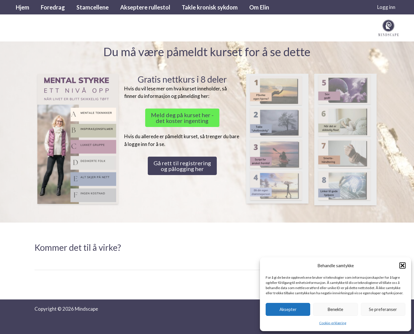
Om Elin (259, 7)
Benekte (335, 309)
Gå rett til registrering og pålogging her (182, 166)
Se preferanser (383, 309)
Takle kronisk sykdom (210, 7)
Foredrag (53, 7)
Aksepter (288, 309)
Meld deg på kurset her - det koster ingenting (182, 117)
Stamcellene (92, 7)
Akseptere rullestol (145, 7)
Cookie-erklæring (332, 323)
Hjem (22, 7)
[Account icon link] (386, 7)
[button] (402, 265)
